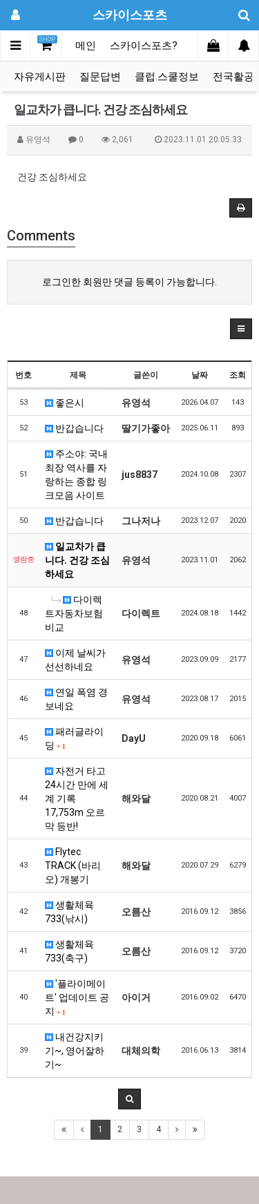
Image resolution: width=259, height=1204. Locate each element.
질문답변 (100, 76)
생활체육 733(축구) (69, 951)
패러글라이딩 (74, 738)
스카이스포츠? (144, 45)
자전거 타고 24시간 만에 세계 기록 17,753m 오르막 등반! (76, 798)
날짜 (199, 375)
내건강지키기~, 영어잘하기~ (74, 1050)
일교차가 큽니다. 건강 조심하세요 (77, 560)
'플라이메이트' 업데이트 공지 (77, 997)
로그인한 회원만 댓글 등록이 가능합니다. (129, 281)
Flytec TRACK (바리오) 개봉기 (73, 865)
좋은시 (64, 402)
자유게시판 (40, 76)
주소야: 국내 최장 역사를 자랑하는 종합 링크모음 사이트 (76, 474)
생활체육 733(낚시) (69, 911)
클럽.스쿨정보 (167, 76)
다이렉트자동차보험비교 (74, 613)
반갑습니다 (74, 428)
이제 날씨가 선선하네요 (75, 659)
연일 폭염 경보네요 (76, 699)
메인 (85, 45)
